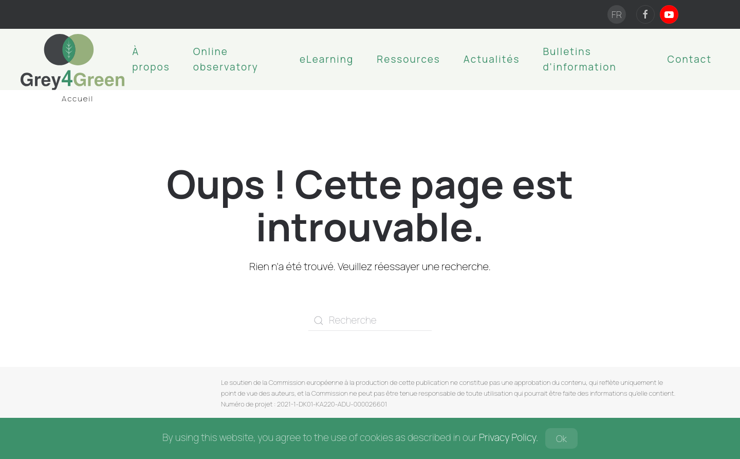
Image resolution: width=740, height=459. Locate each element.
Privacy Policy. (508, 437)
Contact (690, 59)
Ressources (408, 59)
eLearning (327, 59)
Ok (561, 438)
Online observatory (225, 59)
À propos (151, 59)
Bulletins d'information (579, 59)
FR (617, 14)
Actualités (492, 59)
